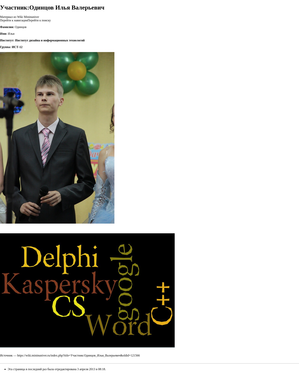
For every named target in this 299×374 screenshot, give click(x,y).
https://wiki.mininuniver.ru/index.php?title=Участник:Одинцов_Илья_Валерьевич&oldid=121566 (78, 355)
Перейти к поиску (39, 20)
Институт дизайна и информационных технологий (50, 40)
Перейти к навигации (14, 20)
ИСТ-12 (17, 47)
